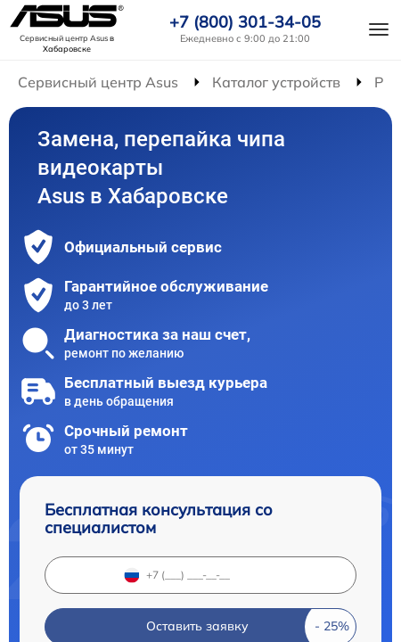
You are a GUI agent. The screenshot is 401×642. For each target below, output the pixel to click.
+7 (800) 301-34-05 (245, 22)
